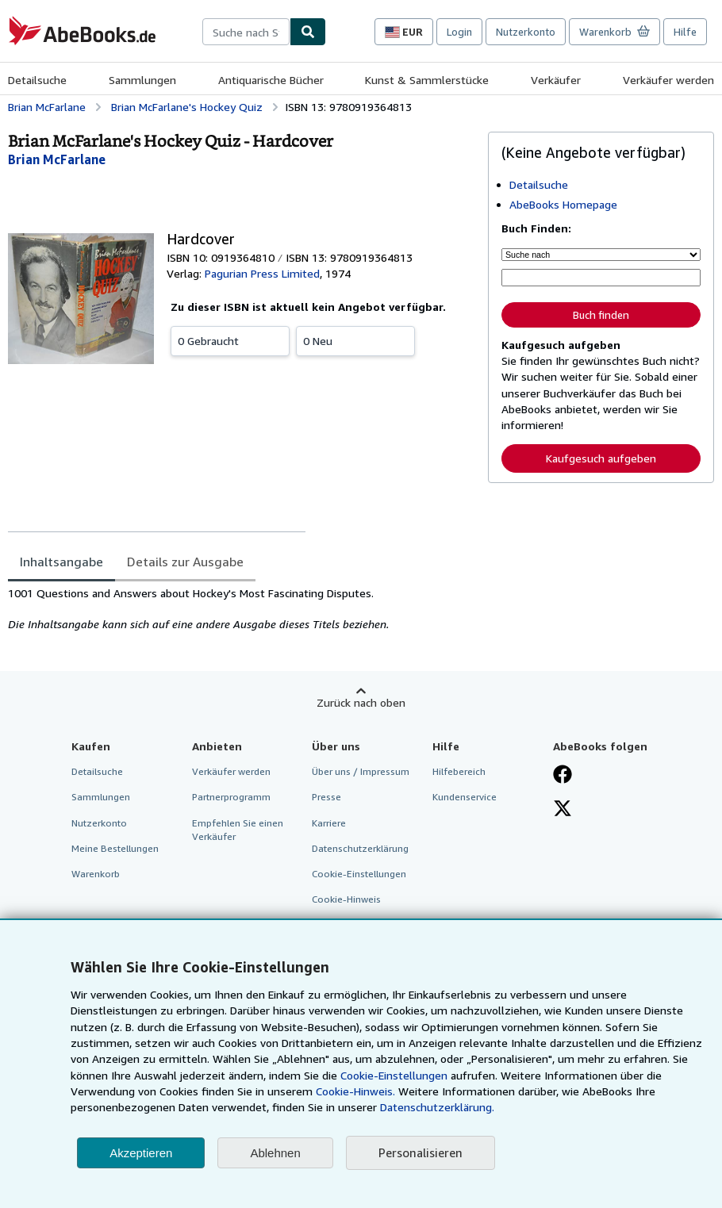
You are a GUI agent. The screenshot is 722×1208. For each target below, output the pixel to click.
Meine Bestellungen (115, 848)
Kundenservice (464, 797)
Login (459, 31)
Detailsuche (37, 79)
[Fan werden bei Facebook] (562, 776)
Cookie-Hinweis (346, 899)
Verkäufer (556, 79)
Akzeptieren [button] (140, 1153)
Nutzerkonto (525, 31)
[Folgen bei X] (562, 810)
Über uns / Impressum (360, 771)
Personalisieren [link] (420, 1152)
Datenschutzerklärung (360, 848)
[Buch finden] (307, 31)
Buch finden (601, 315)
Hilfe (685, 31)
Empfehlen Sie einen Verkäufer (237, 829)
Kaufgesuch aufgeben (601, 458)
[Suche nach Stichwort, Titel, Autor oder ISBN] (601, 277)
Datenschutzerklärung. (437, 1107)
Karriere (329, 823)
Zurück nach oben (361, 702)
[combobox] (246, 31)
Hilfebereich (459, 771)
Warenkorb (95, 874)
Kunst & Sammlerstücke (427, 79)
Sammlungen (142, 79)
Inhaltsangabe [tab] (61, 561)
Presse (326, 797)
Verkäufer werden (668, 79)
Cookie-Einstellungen (393, 1075)
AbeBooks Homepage (563, 204)
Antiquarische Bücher (271, 79)
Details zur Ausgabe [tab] (185, 561)
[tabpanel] (241, 609)
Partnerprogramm (231, 797)
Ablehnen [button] (275, 1153)
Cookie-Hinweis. (355, 1091)
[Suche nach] (601, 254)
